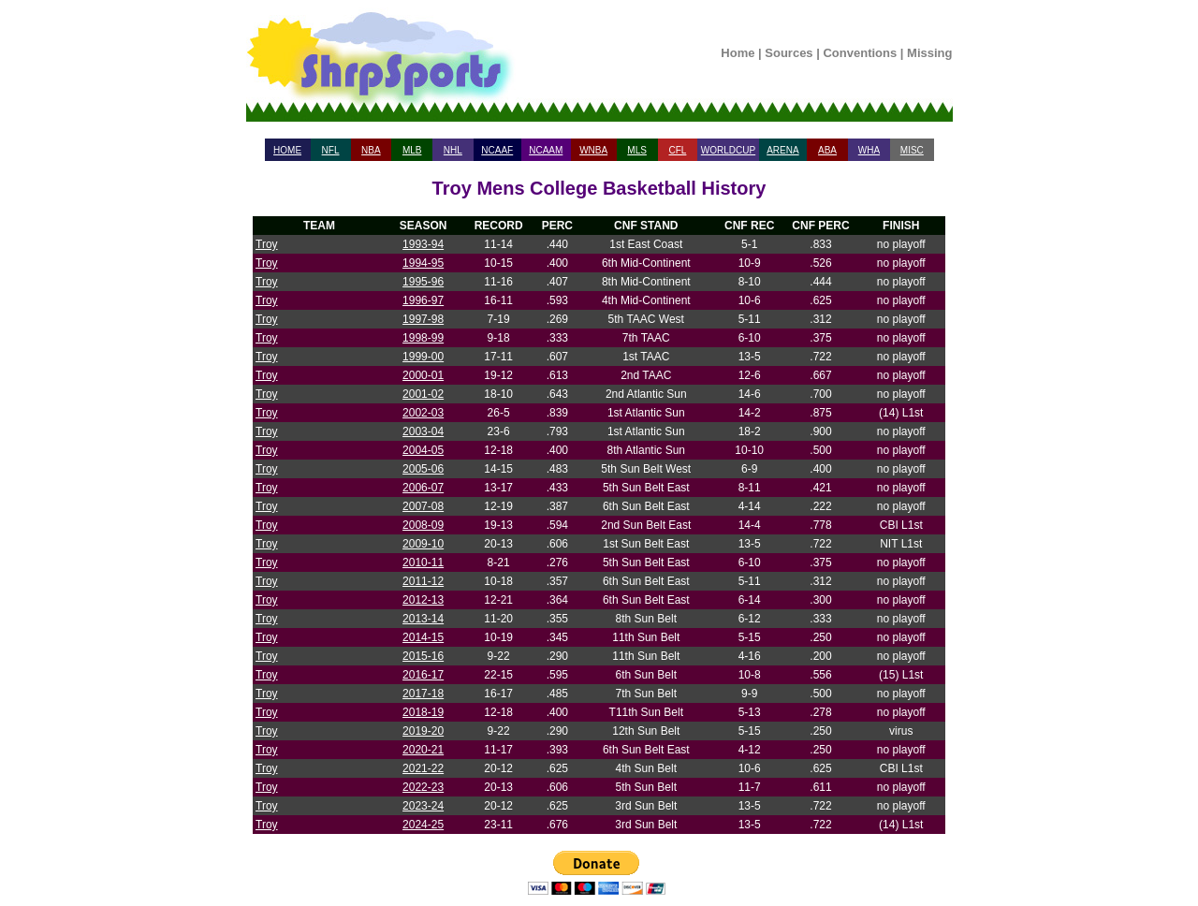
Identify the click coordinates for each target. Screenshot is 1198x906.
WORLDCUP (728, 150)
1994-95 (423, 263)
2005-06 (423, 468)
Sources (788, 53)
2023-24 (423, 805)
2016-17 (423, 674)
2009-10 (423, 543)
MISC (912, 150)
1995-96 (423, 281)
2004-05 (423, 450)
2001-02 (423, 394)
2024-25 (423, 824)
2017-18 (423, 693)
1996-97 (423, 300)
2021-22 (423, 768)
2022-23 (423, 787)
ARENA (782, 150)
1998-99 (423, 337)
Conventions (860, 53)
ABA (827, 150)
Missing (929, 53)
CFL (677, 150)
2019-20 (423, 731)
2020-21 (423, 749)
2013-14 (423, 618)
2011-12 (423, 581)
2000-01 (423, 375)
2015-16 (423, 656)
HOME (287, 150)
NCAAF (497, 150)
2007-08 (423, 506)
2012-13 (423, 599)
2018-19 (423, 712)
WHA (869, 150)
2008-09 (423, 525)
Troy (267, 244)
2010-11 (423, 562)
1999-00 (423, 356)
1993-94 (423, 244)
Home (737, 53)
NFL (331, 150)
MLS (637, 150)
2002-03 (423, 412)
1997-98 (423, 319)
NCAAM (545, 150)
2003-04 (423, 431)
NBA (371, 150)
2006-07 (423, 487)
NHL (453, 150)
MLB (412, 150)
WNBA (593, 150)
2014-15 (423, 637)
